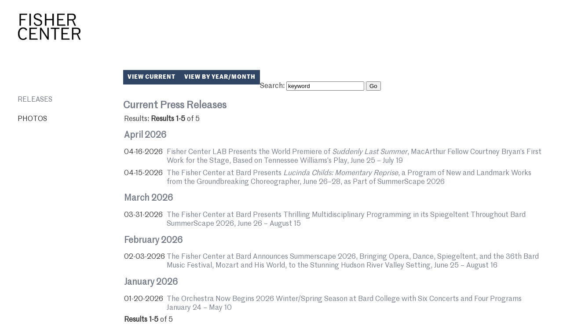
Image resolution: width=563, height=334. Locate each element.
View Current (151, 77)
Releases (35, 99)
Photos (32, 119)
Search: (272, 86)
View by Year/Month (220, 77)
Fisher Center (49, 26)
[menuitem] (65, 100)
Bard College (521, 32)
